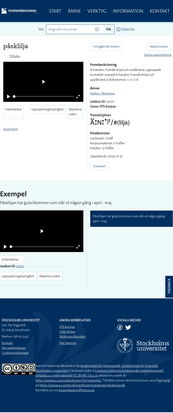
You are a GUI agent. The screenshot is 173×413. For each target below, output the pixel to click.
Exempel (100, 166)
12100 (20, 266)
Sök (108, 29)
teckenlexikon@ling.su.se (76, 390)
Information (128, 11)
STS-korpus (67, 327)
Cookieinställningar (15, 353)
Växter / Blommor (102, 93)
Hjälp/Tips (128, 29)
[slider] (43, 96)
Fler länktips (67, 343)
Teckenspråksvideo (72, 336)
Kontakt (160, 11)
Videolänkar (13, 109)
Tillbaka (14, 56)
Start (55, 11)
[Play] (8, 96)
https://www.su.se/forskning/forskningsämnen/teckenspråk (82, 385)
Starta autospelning (157, 55)
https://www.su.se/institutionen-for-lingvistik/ (68, 380)
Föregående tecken (106, 46)
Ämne (74, 11)
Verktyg (96, 11)
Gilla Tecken (67, 331)
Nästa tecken (159, 46)
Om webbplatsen (14, 348)
